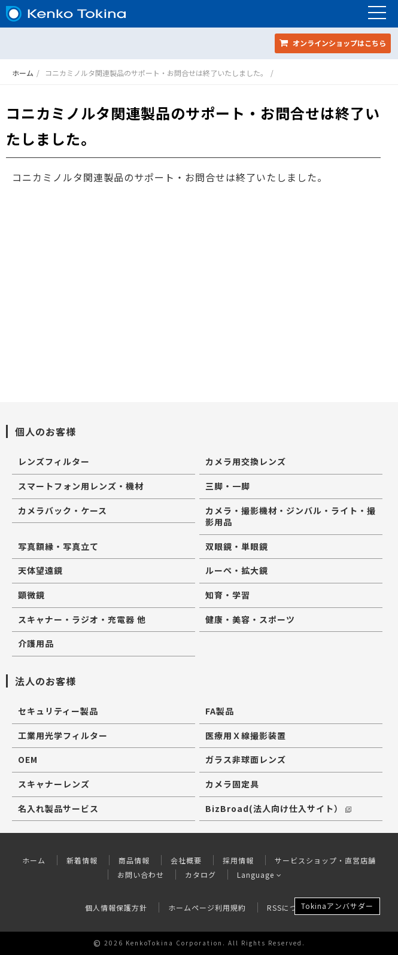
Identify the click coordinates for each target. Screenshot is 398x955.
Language (259, 874)
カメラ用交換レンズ (245, 461)
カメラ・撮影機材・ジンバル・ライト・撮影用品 (290, 516)
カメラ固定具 (232, 784)
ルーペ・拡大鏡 (236, 570)
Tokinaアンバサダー (337, 906)
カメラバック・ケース (62, 510)
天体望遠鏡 (40, 570)
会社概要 (186, 860)
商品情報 (134, 860)
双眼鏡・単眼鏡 (236, 546)
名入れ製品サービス (58, 808)
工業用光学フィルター (63, 735)
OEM (28, 759)
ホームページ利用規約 (207, 907)
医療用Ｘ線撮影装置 (245, 735)
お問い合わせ (140, 874)
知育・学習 (227, 595)
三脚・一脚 (227, 486)
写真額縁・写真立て (58, 546)
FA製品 (219, 711)
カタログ (200, 874)
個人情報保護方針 (116, 907)
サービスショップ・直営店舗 (325, 860)
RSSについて (290, 907)
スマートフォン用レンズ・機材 (81, 486)
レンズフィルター (54, 461)
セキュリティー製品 (58, 711)
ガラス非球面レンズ (245, 759)
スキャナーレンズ (54, 784)
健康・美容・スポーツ (250, 619)
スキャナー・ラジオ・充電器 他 (82, 619)
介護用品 (36, 643)
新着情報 (82, 860)
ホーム (23, 73)
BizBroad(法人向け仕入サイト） (278, 808)
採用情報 (238, 860)
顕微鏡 (31, 595)
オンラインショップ (332, 43)
